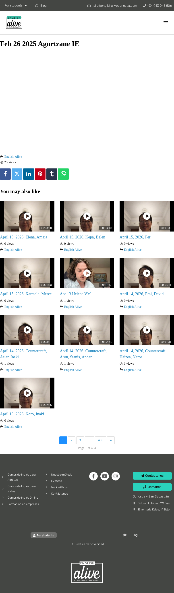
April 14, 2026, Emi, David (142, 294)
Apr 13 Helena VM (75, 294)
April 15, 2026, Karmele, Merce (26, 294)
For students (15, 5)
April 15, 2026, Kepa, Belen (82, 237)
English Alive (13, 156)
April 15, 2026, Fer (135, 237)
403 (100, 440)
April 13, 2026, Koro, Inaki (22, 414)
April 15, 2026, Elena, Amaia (23, 237)
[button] (166, 22)
